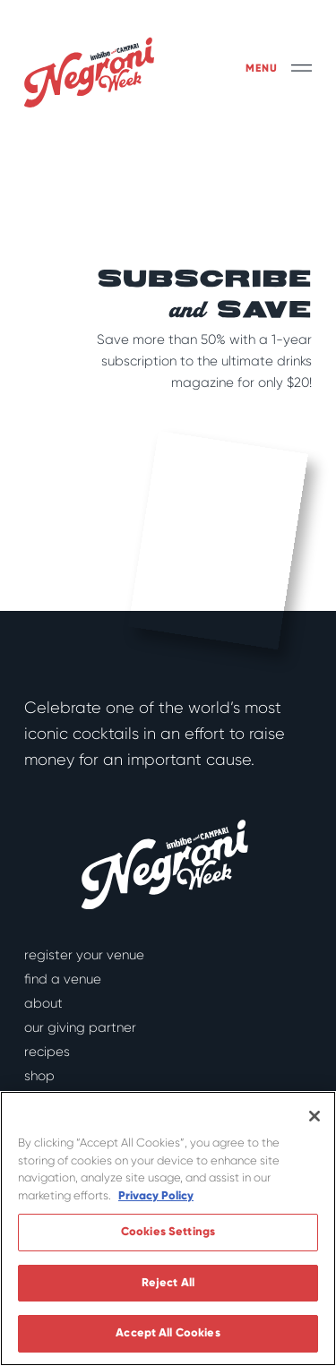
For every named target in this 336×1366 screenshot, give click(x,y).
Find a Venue (62, 979)
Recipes (47, 1052)
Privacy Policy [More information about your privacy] (156, 1196)
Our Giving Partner (80, 1027)
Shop (39, 1076)
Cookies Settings (168, 1231)
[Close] (314, 1116)
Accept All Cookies (168, 1333)
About (43, 1003)
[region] (168, 1228)
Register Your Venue (84, 955)
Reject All (168, 1283)
